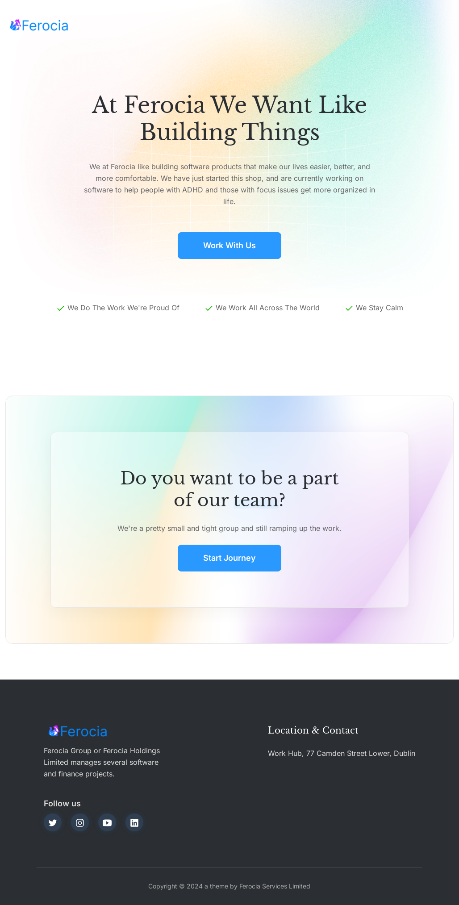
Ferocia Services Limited (274, 886)
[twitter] (53, 822)
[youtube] (107, 822)
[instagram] (80, 822)
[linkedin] (134, 822)
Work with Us (229, 245)
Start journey (229, 558)
